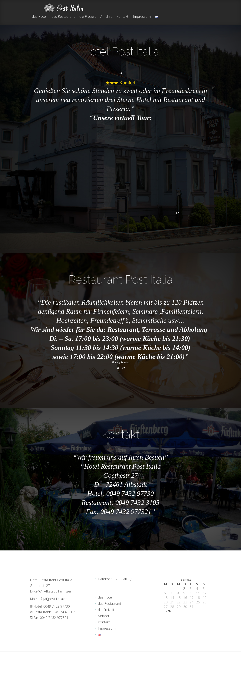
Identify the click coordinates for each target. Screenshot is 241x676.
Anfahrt (106, 17)
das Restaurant (63, 17)
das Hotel (39, 17)
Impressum (142, 17)
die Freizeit (87, 17)
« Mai (169, 611)
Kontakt (122, 17)
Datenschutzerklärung (115, 578)
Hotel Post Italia (120, 51)
